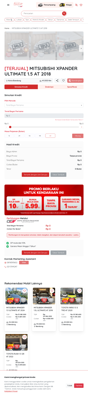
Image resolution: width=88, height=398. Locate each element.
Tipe (27, 20)
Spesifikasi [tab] (72, 87)
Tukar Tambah (58, 174)
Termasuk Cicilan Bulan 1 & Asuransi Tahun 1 (69, 120)
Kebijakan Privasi (10, 391)
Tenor (8, 169)
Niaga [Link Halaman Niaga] (65, 5)
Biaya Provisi (11, 156)
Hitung (78, 136)
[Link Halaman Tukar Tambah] (76, 5)
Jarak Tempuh (73, 20)
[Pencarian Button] (64, 13)
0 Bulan (78, 169)
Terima (79, 385)
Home (6, 28)
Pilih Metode (10, 101)
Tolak (69, 385)
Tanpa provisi (76, 156)
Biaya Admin (11, 151)
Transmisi (60, 20)
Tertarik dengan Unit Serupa (35, 174)
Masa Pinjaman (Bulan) (15, 131)
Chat (24, 262)
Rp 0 (79, 151)
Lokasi (19, 20)
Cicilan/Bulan (12, 164)
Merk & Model (38, 20)
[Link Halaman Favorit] (81, 5)
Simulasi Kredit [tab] (21, 87)
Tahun (50, 20)
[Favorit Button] (24, 290)
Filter (9, 20)
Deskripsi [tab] (49, 87)
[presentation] (81, 48)
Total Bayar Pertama (14, 111)
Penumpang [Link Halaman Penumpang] (46, 5)
